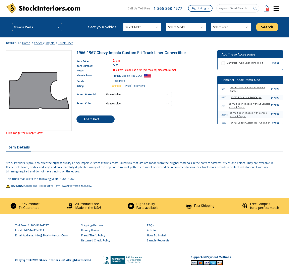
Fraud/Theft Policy (93, 235)
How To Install (156, 235)
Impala (50, 43)
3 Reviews (139, 86)
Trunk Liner (65, 43)
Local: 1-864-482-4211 (29, 230)
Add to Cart (95, 119)
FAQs (150, 225)
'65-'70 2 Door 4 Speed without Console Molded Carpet (249, 105)
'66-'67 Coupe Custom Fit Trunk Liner (250, 122)
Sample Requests (158, 240)
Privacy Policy (90, 230)
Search (267, 27)
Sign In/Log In (200, 8)
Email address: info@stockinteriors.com (41, 235)
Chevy (38, 43)
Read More (119, 80)
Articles (152, 230)
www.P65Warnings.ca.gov (76, 186)
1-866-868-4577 (168, 8)
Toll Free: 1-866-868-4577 (32, 225)
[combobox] (37, 27)
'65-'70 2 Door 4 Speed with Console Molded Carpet (249, 114)
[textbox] (37, 27)
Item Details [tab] (18, 147)
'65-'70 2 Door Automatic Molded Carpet (247, 89)
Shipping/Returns (92, 225)
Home (26, 43)
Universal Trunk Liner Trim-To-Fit (245, 62)
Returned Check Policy (95, 240)
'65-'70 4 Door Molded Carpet (246, 97)
